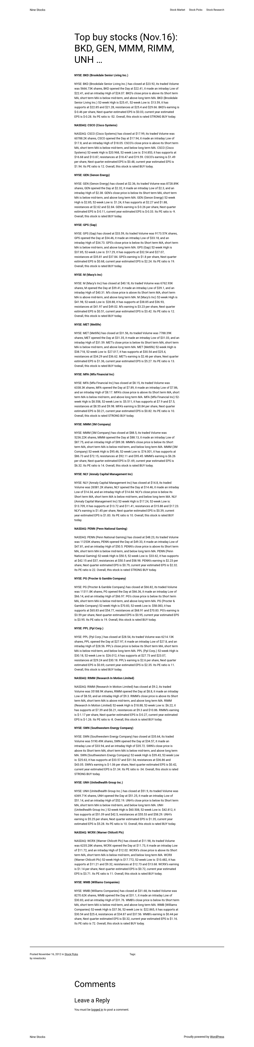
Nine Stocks (37, 10)
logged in (97, 1009)
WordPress (217, 1036)
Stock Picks (71, 954)
